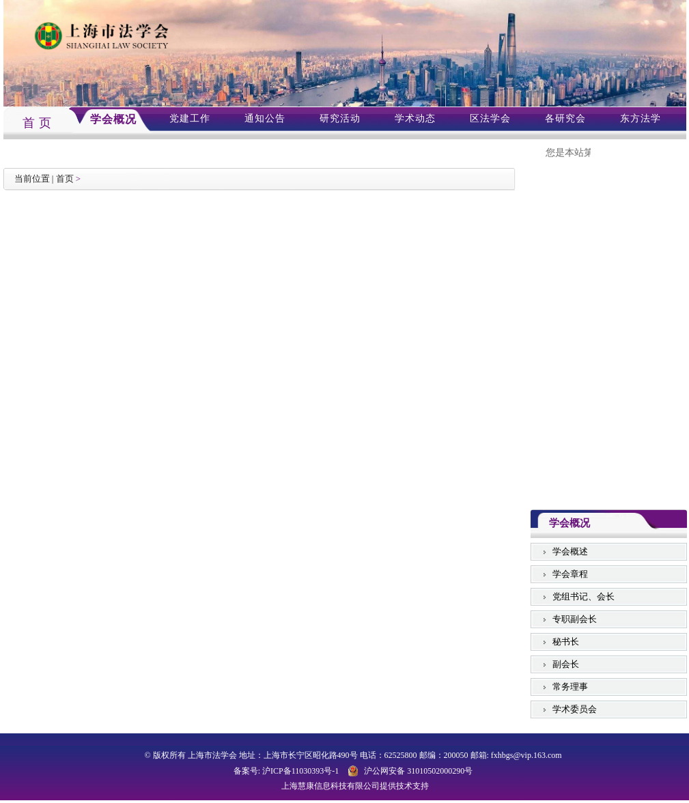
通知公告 (264, 118)
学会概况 (113, 119)
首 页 (38, 123)
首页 (65, 178)
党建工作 (189, 118)
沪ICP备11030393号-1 (300, 771)
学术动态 (415, 118)
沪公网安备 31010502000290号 (418, 771)
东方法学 (640, 118)
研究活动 (340, 118)
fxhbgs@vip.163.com (526, 755)
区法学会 (490, 118)
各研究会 (565, 118)
